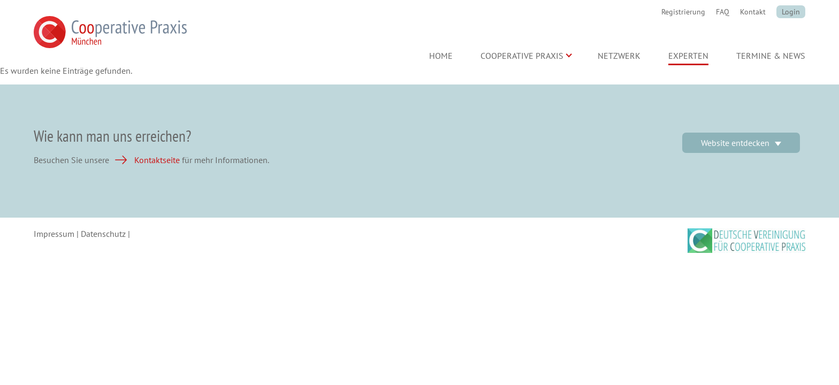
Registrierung (683, 12)
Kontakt (753, 12)
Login (791, 12)
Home (441, 55)
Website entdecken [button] (735, 142)
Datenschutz (103, 233)
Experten (688, 55)
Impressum (54, 233)
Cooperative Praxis (521, 55)
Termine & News (770, 55)
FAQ (722, 12)
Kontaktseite (157, 160)
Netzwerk (619, 55)
